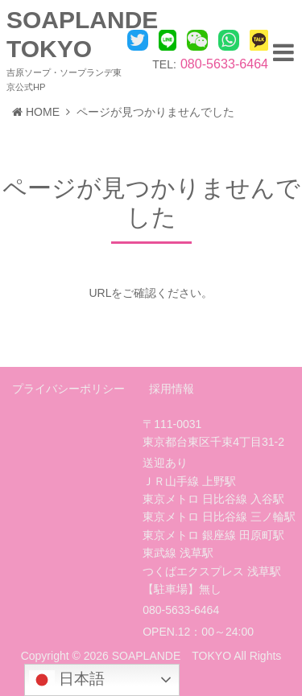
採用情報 (171, 388)
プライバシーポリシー (68, 388)
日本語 (67, 680)
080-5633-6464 (224, 63)
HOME (36, 111)
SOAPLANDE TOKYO (171, 655)
